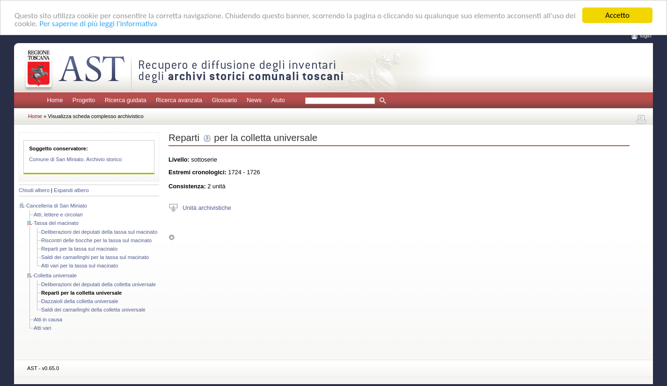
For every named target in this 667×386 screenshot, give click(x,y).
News (254, 100)
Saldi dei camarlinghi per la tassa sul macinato (95, 257)
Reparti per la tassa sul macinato (79, 249)
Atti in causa (48, 319)
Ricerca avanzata (179, 100)
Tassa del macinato (56, 223)
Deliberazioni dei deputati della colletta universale (98, 284)
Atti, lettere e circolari (58, 214)
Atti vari (42, 328)
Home (55, 100)
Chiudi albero (34, 190)
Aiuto (278, 100)
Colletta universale (55, 275)
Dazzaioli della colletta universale (79, 301)
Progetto (84, 100)
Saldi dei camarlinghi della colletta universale (93, 309)
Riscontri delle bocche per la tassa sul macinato (96, 240)
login (646, 35)
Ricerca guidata (126, 100)
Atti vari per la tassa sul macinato (79, 265)
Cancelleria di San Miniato (56, 205)
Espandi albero (71, 190)
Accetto (617, 15)
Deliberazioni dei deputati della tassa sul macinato (99, 232)
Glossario (224, 100)
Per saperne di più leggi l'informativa (98, 24)
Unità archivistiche (207, 207)
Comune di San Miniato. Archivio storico (75, 159)
